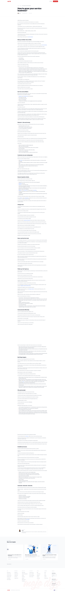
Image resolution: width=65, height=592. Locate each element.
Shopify (20, 184)
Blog (37, 572)
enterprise (26, 436)
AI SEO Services (31, 572)
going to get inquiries (27, 220)
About (45, 572)
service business (30, 36)
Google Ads (15, 572)
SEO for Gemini (31, 576)
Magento (20, 190)
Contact (45, 576)
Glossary (38, 576)
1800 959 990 (53, 573)
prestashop (35, 190)
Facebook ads (25, 96)
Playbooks (38, 575)
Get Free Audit (55, 1)
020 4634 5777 (54, 583)
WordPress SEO (9, 576)
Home (18, 5)
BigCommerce (24, 579)
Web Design (23, 572)
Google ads (20, 96)
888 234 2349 (54, 579)
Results (45, 575)
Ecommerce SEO (9, 575)
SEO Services (8, 572)
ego (23, 381)
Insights (20, 5)
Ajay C (20, 13)
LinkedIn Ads (16, 575)
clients (21, 160)
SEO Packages (9, 579)
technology (27, 519)
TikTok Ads (15, 576)
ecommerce (25, 190)
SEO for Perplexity (31, 575)
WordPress (20, 183)
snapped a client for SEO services (26, 285)
